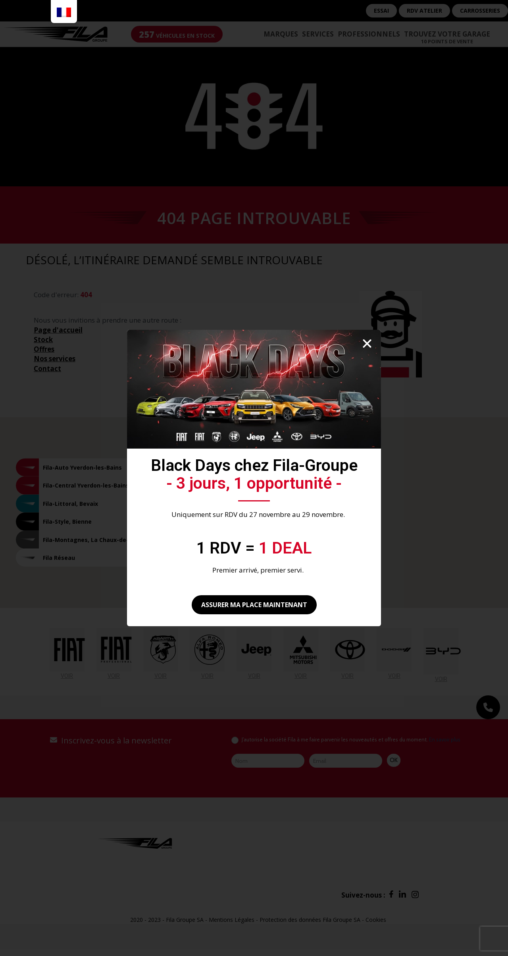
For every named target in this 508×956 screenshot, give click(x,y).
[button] (367, 344)
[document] (254, 478)
